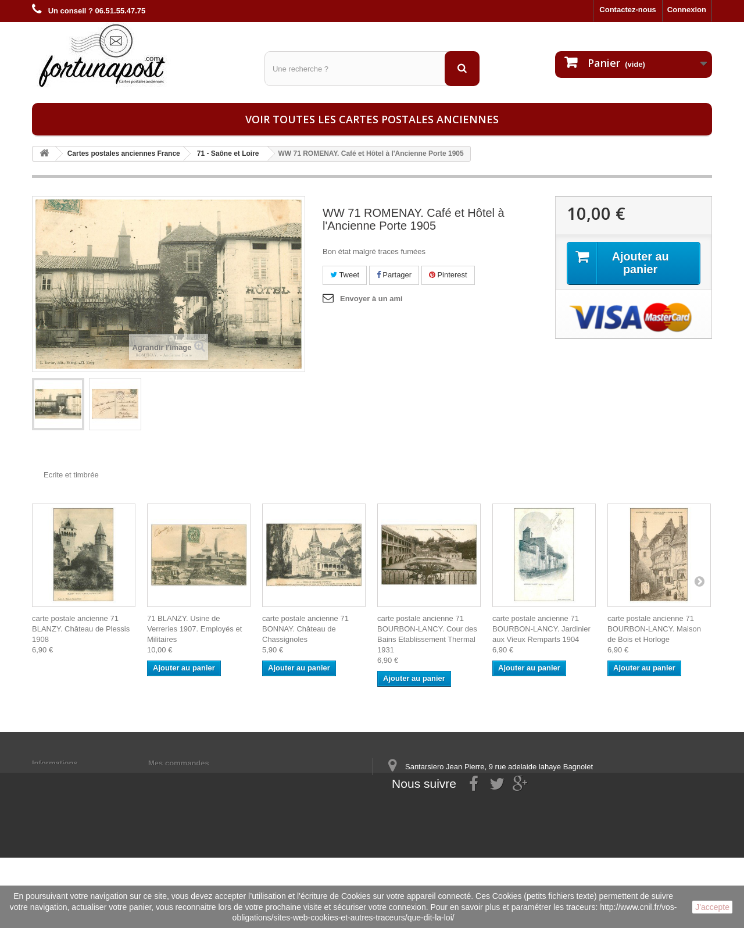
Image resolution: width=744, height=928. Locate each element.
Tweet (344, 274)
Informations (55, 763)
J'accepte (712, 907)
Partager (394, 274)
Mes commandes (178, 763)
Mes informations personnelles (203, 778)
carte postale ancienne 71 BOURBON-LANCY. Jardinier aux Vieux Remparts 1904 (541, 629)
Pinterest (448, 274)
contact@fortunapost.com (476, 827)
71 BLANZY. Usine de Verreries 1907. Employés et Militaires (194, 629)
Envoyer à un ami (371, 298)
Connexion (686, 9)
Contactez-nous (627, 9)
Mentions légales (62, 778)
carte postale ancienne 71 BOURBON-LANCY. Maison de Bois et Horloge (654, 629)
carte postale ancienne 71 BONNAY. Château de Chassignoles (305, 629)
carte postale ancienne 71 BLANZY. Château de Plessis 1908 (81, 629)
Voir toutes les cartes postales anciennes (372, 119)
